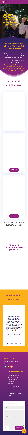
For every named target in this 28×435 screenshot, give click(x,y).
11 (20, 343)
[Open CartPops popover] (24, 431)
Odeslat (19, 428)
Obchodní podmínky (14, 390)
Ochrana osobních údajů (14, 394)
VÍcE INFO (14, 170)
